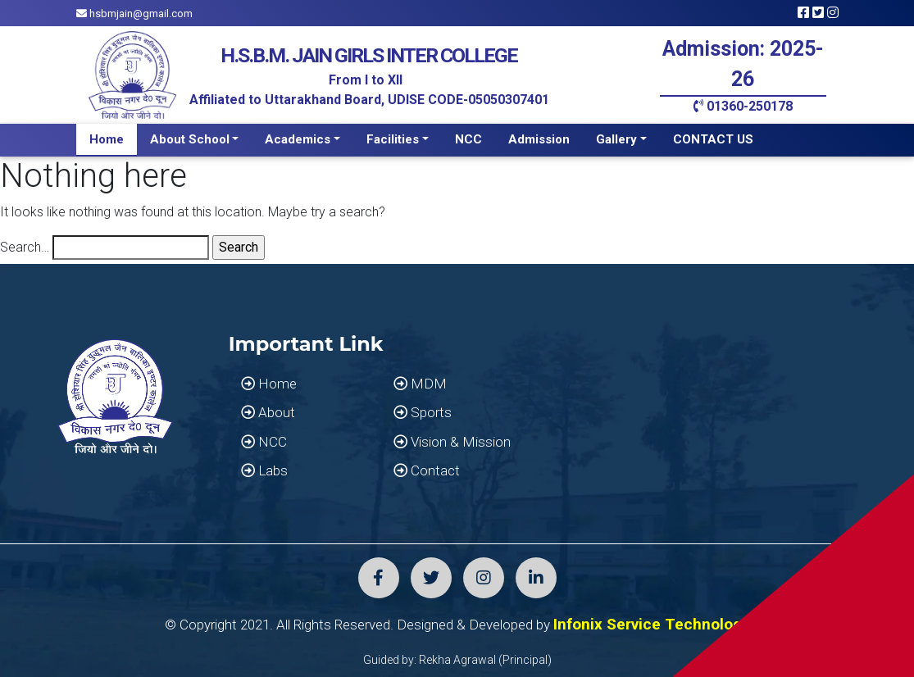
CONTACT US (713, 139)
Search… (24, 247)
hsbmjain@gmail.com (134, 13)
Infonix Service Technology (651, 624)
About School (190, 139)
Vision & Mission (452, 442)
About (268, 412)
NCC (468, 139)
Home (106, 139)
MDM (420, 383)
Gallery (616, 139)
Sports (422, 412)
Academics (297, 139)
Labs (264, 470)
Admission (539, 139)
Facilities (392, 139)
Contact (426, 470)
